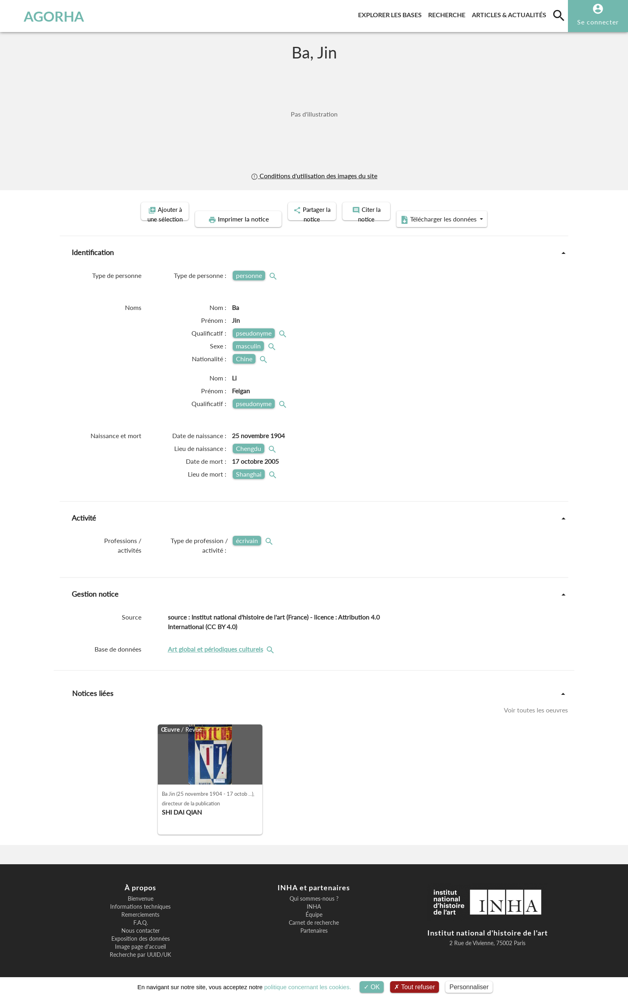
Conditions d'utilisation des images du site (314, 175)
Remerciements (140, 906)
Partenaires (314, 922)
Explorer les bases (391, 13)
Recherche (448, 13)
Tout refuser (414, 987)
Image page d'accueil (140, 938)
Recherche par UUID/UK (140, 946)
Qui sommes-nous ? (314, 890)
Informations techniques (140, 898)
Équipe (314, 906)
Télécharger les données (497, 210)
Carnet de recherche (314, 914)
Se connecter (598, 22)
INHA (314, 898)
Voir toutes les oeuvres (536, 700)
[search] (559, 15)
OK (372, 987)
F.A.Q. (140, 914)
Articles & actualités (511, 13)
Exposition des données (140, 930)
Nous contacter (140, 922)
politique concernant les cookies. (307, 987)
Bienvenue (140, 890)
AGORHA (49, 16)
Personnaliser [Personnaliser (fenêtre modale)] (469, 987)
